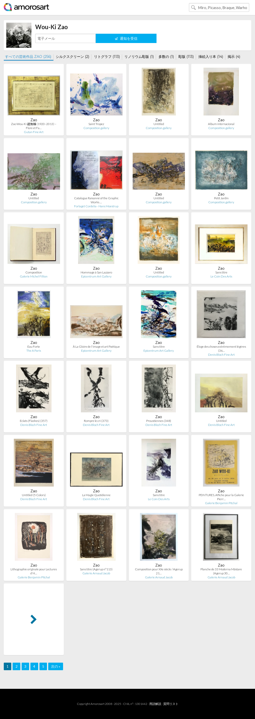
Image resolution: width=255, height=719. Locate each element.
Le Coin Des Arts (221, 276)
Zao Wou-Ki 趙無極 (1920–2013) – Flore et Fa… (33, 126)
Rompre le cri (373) (96, 421)
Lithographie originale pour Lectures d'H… (34, 571)
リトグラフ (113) (107, 56)
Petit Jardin (221, 198)
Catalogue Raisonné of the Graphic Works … (96, 200)
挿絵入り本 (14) (210, 56)
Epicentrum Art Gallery (96, 276)
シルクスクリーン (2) (72, 56)
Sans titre (221, 272)
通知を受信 (126, 38)
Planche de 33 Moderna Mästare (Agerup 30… (221, 571)
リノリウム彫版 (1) (139, 56)
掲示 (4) (234, 56)
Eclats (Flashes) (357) (33, 421)
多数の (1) (166, 56)
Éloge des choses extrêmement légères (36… (221, 348)
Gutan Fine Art (33, 132)
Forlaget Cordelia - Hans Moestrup (96, 206)
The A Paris (33, 350)
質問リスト (170, 704)
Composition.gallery (96, 128)
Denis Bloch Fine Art (221, 354)
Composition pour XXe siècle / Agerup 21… (159, 571)
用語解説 (155, 704)
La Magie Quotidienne (96, 495)
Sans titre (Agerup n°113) (96, 569)
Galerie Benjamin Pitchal (221, 503)
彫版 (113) (186, 56)
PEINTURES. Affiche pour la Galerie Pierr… (221, 497)
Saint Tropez (96, 124)
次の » (55, 666)
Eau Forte (33, 346)
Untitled (159, 124)
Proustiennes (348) (158, 421)
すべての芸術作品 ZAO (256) (28, 56)
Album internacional (221, 124)
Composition (33, 272)
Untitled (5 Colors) (34, 495)
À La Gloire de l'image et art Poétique (96, 346)
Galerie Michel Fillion (33, 276)
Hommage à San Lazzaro (96, 272)
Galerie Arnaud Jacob (96, 573)
